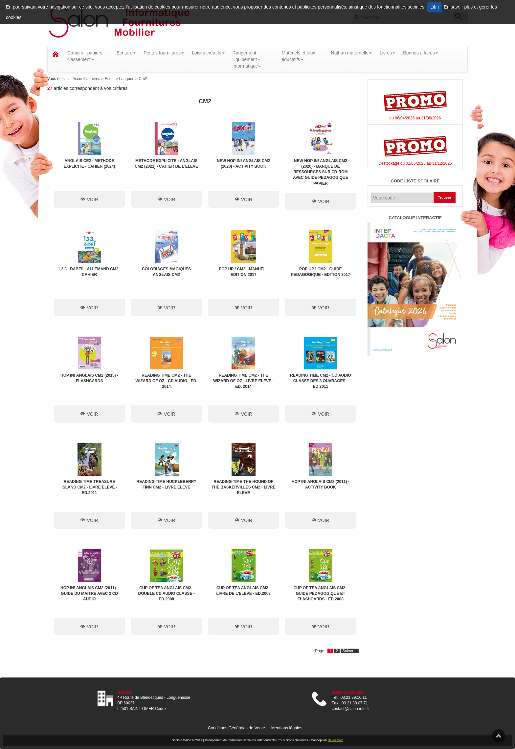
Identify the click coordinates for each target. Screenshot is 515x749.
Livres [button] (387, 52)
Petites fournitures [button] (164, 52)
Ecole (110, 78)
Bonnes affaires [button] (420, 52)
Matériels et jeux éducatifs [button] (298, 56)
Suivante (350, 651)
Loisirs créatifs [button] (208, 52)
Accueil (79, 78)
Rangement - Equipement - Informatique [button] (247, 59)
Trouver (444, 197)
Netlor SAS (335, 740)
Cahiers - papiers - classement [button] (86, 56)
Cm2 (143, 78)
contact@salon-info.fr (350, 708)
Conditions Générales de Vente (236, 728)
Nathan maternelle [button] (351, 52)
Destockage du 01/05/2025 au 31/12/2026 (415, 163)
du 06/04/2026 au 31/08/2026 (415, 118)
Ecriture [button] (126, 52)
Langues (127, 78)
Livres (95, 78)
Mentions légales (286, 728)
